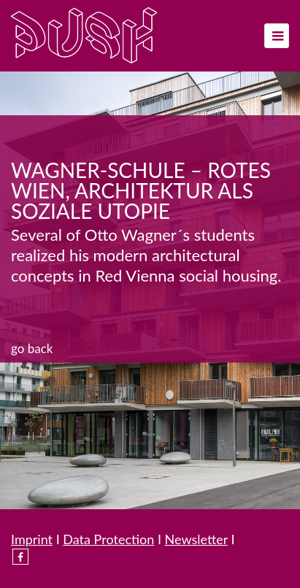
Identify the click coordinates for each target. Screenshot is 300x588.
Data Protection (108, 539)
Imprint (32, 539)
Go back (32, 348)
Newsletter (196, 539)
